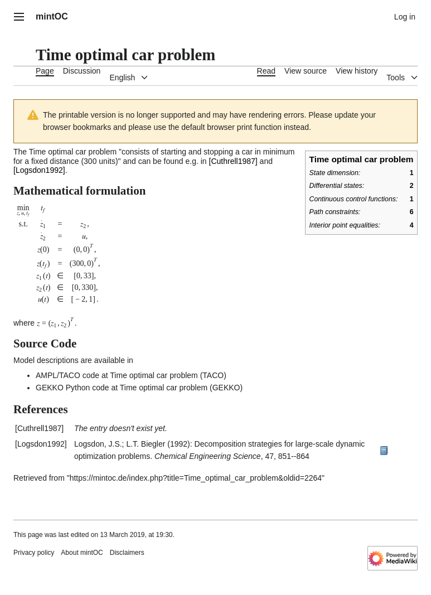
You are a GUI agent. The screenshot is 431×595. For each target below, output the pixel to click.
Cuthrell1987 (233, 161)
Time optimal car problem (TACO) (168, 375)
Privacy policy (33, 553)
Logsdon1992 (39, 170)
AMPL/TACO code (67, 375)
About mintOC (82, 553)
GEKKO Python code (72, 387)
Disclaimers (127, 553)
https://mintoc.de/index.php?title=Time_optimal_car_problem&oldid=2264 (196, 477)
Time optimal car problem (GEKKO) (181, 387)
